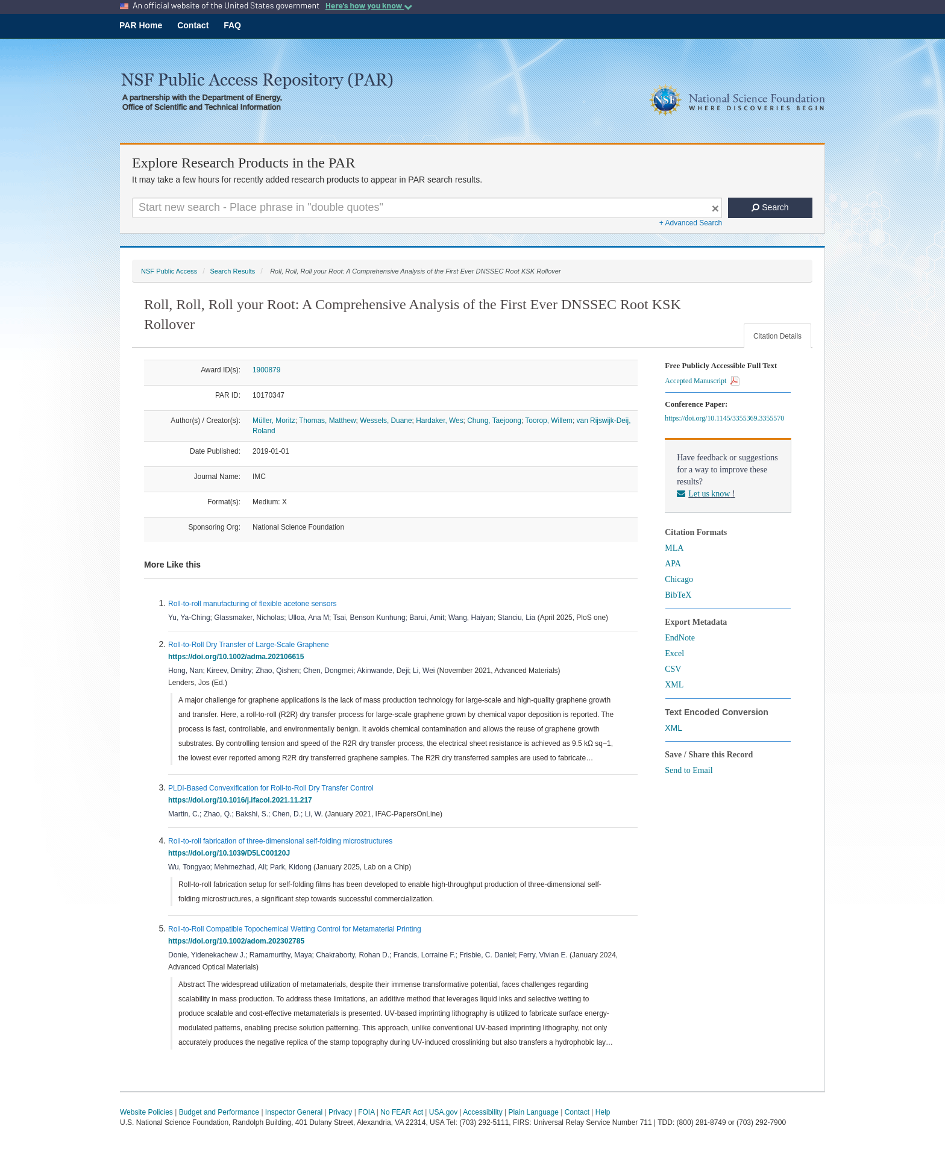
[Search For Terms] (427, 208)
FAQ (232, 25)
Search (770, 207)
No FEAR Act (401, 1112)
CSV (673, 669)
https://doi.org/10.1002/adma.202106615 (238, 657)
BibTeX (678, 594)
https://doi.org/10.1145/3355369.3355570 (726, 418)
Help (603, 1112)
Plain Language (533, 1112)
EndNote (680, 637)
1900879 (266, 370)
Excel (674, 653)
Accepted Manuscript (702, 381)
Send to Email (688, 770)
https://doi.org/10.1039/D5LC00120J (231, 853)
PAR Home (140, 25)
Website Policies (146, 1112)
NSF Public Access (169, 271)
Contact (193, 25)
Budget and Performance (219, 1112)
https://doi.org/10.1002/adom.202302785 (238, 941)
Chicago (679, 579)
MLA (674, 547)
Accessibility (482, 1112)
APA (673, 563)
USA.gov (443, 1112)
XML (674, 684)
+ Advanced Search (690, 223)
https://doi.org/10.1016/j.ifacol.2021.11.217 (242, 800)
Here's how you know (368, 5)
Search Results (232, 271)
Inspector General (293, 1112)
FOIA (366, 1112)
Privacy (340, 1112)
